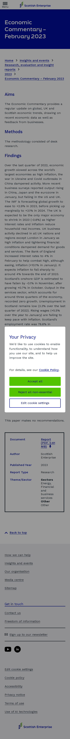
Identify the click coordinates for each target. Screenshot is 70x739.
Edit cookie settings (35, 403)
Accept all (35, 381)
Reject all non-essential (35, 392)
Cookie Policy (49, 370)
